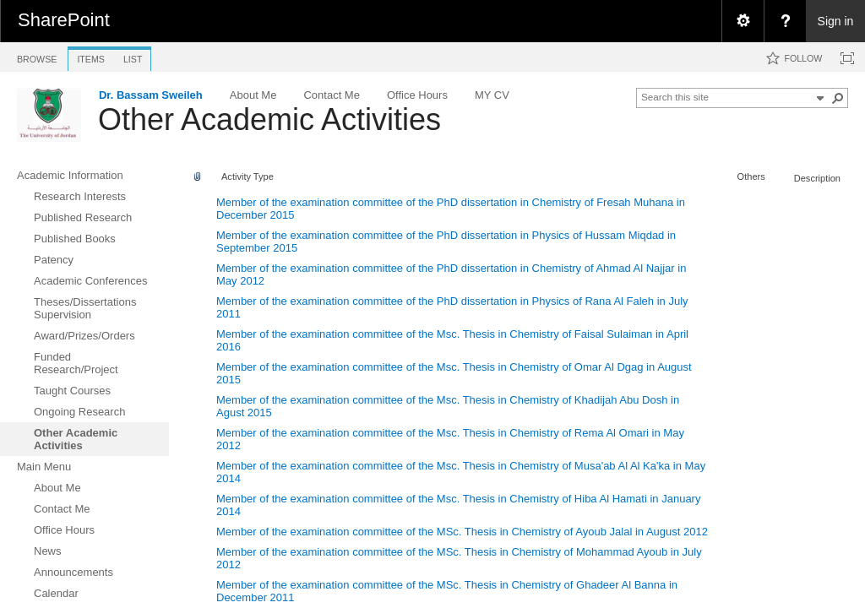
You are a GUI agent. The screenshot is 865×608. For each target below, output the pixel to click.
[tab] (37, 56)
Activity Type (247, 176)
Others (751, 176)
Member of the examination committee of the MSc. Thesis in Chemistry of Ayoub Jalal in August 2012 (462, 531)
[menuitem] (742, 21)
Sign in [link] (836, 21)
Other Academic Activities (269, 119)
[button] (838, 98)
